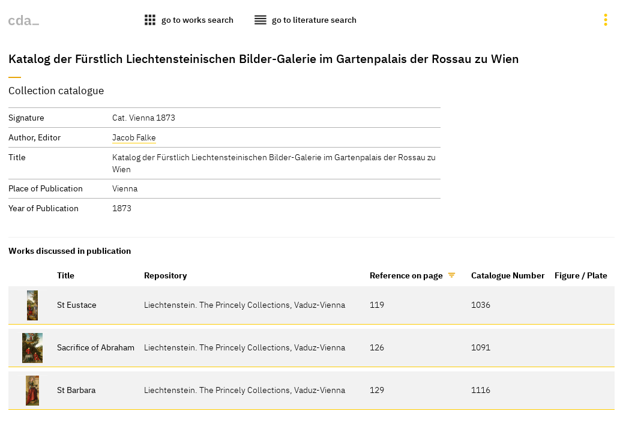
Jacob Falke (134, 137)
